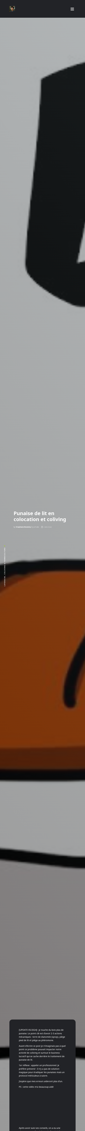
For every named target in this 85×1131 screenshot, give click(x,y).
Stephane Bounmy (23, 527)
